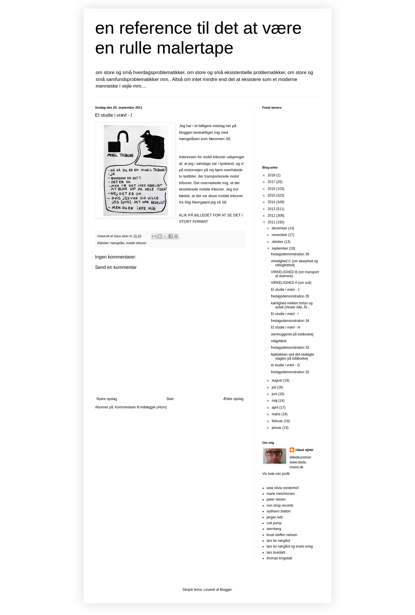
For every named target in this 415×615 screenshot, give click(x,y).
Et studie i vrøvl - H (285, 327)
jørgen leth (275, 517)
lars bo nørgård (278, 541)
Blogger (226, 590)
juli (274, 387)
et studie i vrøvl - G (285, 365)
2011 (272, 222)
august (277, 380)
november (280, 235)
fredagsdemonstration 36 (290, 254)
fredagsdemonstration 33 (290, 348)
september (280, 248)
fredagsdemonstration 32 (290, 372)
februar (278, 421)
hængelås (117, 243)
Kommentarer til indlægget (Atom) (141, 407)
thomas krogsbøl (279, 558)
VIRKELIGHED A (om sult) (291, 283)
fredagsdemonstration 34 (290, 321)
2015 (272, 195)
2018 (272, 175)
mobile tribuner (136, 243)
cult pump (274, 523)
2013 (272, 209)
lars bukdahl (276, 552)
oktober (278, 242)
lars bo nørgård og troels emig (290, 546)
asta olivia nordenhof (283, 488)
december (280, 228)
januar (277, 428)
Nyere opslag (107, 399)
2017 (272, 182)
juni (275, 394)
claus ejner (304, 450)
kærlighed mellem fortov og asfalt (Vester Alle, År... (292, 305)
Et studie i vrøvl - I (285, 314)
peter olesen (276, 499)
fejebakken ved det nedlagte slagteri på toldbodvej (292, 356)
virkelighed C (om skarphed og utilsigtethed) (294, 263)
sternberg (274, 529)
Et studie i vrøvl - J (285, 290)
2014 (272, 202)
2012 (272, 216)
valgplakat (278, 341)
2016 (272, 189)
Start (169, 399)
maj (275, 401)
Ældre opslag (233, 399)
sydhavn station (278, 511)
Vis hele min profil (276, 474)
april (275, 407)
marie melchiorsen (281, 494)
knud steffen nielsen (282, 535)
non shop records (280, 505)
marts (276, 414)
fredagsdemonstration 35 (290, 296)
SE (228, 139)
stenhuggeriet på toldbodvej (292, 334)
